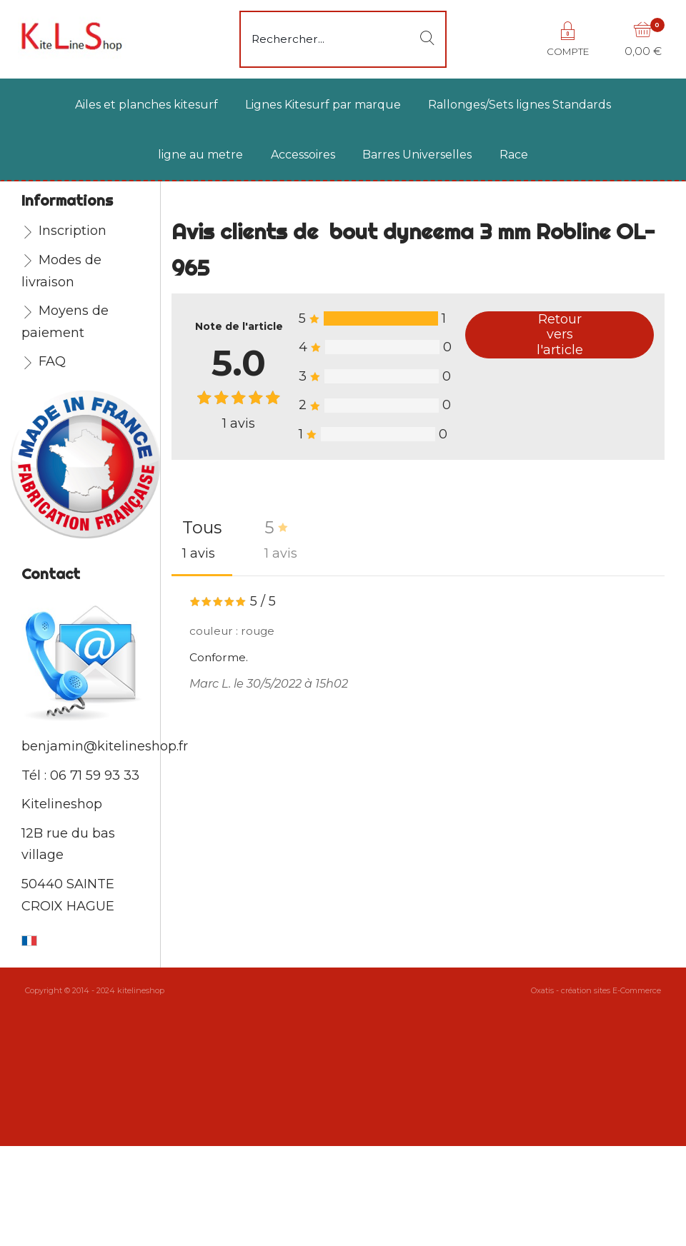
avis (238, 423)
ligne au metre (200, 154)
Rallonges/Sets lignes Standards (519, 104)
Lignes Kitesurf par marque (323, 104)
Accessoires (303, 154)
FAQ (52, 361)
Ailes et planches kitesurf (146, 104)
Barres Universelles (417, 154)
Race (513, 154)
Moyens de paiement (65, 322)
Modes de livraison (61, 271)
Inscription (72, 230)
